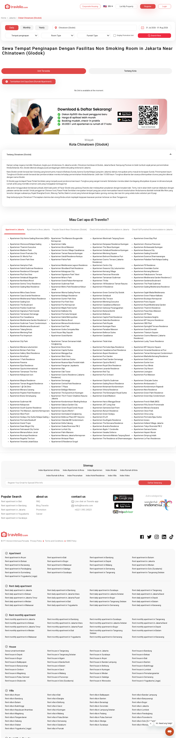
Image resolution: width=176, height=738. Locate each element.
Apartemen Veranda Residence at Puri (150, 350)
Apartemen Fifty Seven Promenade (149, 405)
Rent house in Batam (56, 666)
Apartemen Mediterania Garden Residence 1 (29, 320)
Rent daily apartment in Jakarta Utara (63, 594)
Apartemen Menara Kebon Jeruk (24, 432)
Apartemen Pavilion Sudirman (22, 308)
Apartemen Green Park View (22, 259)
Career (39, 514)
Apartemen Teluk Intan (102, 341)
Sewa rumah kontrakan (15, 651)
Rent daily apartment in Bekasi (18, 594)
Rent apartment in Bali (11, 501)
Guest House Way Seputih (62, 332)
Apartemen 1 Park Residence (22, 359)
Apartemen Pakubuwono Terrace (148, 274)
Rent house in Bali (139, 658)
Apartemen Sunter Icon (144, 362)
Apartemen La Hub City (61, 429)
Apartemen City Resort (143, 369)
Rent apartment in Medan (143, 565)
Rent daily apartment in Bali (59, 601)
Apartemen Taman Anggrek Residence (26, 384)
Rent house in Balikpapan (16, 662)
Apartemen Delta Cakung (62, 423)
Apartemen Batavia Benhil (104, 311)
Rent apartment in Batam (143, 557)
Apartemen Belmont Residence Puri (108, 256)
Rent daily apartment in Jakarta (18, 590)
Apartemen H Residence (103, 287)
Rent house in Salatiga (99, 677)
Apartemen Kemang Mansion (146, 271)
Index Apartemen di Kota (49, 470)
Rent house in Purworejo (57, 677)
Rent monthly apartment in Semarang (106, 637)
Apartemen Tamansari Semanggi (24, 314)
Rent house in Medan (99, 673)
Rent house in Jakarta (99, 651)
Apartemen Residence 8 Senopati (24, 271)
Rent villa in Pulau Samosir (101, 717)
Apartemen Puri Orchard (103, 375)
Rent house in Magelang (15, 673)
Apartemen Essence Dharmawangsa (149, 256)
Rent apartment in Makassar (59, 565)
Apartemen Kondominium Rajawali (148, 387)
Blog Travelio (42, 505)
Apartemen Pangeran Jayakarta (65, 365)
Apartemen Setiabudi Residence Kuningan (110, 250)
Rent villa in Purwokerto (142, 717)
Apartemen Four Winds (143, 365)
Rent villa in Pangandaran (16, 717)
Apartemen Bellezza (101, 314)
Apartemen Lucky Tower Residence (149, 341)
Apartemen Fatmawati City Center (24, 429)
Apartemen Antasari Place (62, 438)
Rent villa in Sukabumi (56, 725)
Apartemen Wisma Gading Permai (65, 292)
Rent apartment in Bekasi (16, 561)
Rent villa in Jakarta (140, 706)
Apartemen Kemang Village (104, 271)
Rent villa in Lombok (140, 710)
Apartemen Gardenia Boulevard (147, 281)
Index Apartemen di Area (73, 470)
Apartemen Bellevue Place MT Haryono (67, 417)
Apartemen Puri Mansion (144, 375)
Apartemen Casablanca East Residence (109, 350)
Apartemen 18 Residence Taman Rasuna (110, 284)
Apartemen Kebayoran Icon (21, 375)
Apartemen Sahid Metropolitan (64, 317)
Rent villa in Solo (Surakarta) (144, 721)
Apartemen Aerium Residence (105, 411)
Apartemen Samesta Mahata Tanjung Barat (111, 435)
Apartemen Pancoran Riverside (106, 274)
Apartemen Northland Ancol (22, 281)
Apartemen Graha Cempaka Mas (65, 329)
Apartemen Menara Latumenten (24, 347)
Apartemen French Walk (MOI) (146, 402)
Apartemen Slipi (58, 369)
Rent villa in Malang (55, 713)
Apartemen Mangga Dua (61, 353)
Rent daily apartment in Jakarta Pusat (63, 598)
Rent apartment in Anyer (15, 557)
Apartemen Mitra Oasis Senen (23, 292)
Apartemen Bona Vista (61, 347)
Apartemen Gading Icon (20, 302)
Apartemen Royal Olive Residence (107, 365)
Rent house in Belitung (99, 666)
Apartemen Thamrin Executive (23, 247)
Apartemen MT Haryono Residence (149, 320)
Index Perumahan (74, 475)
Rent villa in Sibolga (98, 721)
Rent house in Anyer (98, 658)
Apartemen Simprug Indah (145, 435)
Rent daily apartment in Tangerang (147, 590)
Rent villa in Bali (53, 695)
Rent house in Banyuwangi (16, 666)
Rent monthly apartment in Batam (146, 630)
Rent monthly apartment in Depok (146, 627)
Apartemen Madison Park (21, 250)
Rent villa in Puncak (55, 728)
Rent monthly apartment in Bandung (62, 619)
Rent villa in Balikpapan (99, 695)
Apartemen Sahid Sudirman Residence (26, 268)
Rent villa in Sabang (13, 721)
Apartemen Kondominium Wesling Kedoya (69, 402)
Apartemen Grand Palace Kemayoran (67, 281)
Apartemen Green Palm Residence (148, 393)
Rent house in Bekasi (141, 655)
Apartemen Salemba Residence (106, 320)
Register (147, 6)
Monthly (27, 27)
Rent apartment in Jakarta (13, 509)
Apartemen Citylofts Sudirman (106, 380)
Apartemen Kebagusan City (63, 271)
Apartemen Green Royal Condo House (67, 408)
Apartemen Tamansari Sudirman (107, 277)
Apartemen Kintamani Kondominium (108, 387)
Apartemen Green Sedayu (104, 414)
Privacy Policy (36, 541)
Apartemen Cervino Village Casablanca (67, 250)
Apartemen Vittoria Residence (105, 390)
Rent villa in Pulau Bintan (57, 717)
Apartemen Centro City (102, 265)
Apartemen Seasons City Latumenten (109, 268)
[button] (89, 155)
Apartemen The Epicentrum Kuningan (67, 393)
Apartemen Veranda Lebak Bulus (24, 442)
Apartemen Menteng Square (105, 253)
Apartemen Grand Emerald (145, 329)
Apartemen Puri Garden (103, 356)
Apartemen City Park (19, 341)
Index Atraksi (111, 470)
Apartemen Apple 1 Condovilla (105, 429)
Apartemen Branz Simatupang (23, 396)
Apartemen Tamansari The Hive (23, 372)
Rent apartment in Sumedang (17, 572)
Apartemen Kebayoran (19, 405)
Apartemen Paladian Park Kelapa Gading (151, 259)
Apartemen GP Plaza (143, 314)
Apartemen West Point (19, 414)
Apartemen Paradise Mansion (105, 329)
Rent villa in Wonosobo (141, 725)
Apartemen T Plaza (59, 387)
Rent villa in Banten (98, 698)
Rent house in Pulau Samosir (17, 677)
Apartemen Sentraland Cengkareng (66, 414)
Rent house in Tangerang (58, 651)
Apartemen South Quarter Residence (25, 408)
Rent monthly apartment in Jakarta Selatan (108, 623)
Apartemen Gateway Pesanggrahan (108, 308)
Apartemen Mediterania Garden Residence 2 (152, 277)
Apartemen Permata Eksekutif (23, 420)
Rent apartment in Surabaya (14, 518)
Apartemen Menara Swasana (146, 408)
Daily (11, 27)
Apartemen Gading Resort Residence (108, 384)
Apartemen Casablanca (103, 336)
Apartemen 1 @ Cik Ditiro (20, 387)
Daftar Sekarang (155, 483)
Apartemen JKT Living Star (104, 405)
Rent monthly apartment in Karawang (148, 637)
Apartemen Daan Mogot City (22, 426)
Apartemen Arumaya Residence (23, 435)
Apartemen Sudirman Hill (20, 402)
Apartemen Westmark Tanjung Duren (108, 238)
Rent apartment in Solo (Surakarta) (147, 569)
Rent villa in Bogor (139, 702)
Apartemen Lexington (143, 372)
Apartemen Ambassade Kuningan (148, 247)
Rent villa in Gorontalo (99, 706)
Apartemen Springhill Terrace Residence (151, 326)
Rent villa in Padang (98, 713)
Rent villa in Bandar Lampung (144, 695)
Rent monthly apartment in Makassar (21, 637)
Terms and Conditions (54, 541)
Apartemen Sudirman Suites (63, 359)
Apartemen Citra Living (143, 414)
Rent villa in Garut (54, 706)
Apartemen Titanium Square (146, 332)
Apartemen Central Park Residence (66, 384)
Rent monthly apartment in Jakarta (20, 619)
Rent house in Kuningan (100, 669)
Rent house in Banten (141, 662)
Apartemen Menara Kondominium (65, 323)
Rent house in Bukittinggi (142, 666)
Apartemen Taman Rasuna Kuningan (67, 253)
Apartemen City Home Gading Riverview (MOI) (29, 238)
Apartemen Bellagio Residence (64, 296)
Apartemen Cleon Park (143, 411)
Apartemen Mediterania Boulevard (24, 326)
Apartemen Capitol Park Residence (107, 317)
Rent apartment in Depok (100, 561)
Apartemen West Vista (60, 356)
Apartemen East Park (60, 326)
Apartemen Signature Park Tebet (65, 274)
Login (164, 6)
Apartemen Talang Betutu (21, 329)
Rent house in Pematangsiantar (145, 673)
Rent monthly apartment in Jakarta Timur (23, 627)
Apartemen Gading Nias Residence (24, 287)
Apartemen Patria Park (61, 259)
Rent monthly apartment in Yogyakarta (64, 637)
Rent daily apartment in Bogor (102, 598)
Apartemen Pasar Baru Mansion (147, 311)
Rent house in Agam (56, 658)
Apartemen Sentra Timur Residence (25, 284)
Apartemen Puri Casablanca (22, 317)
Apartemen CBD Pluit (143, 323)
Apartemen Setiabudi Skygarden (24, 277)
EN (109, 6)
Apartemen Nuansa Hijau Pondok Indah (67, 362)
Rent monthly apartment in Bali (60, 630)
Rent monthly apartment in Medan (19, 630)
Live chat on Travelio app (85, 501)
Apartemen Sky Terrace (103, 299)
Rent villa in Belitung (55, 702)
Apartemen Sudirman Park (62, 284)
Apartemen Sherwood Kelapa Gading (25, 244)
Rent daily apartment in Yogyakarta (62, 605)
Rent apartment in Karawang (17, 565)
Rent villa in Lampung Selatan (102, 710)
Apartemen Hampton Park (21, 265)
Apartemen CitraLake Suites (146, 380)
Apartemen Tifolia (100, 281)
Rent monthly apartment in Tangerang (148, 619)
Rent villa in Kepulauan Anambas (19, 710)
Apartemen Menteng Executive (106, 302)
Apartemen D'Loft (100, 417)
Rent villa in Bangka (55, 698)
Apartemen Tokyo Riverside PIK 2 (148, 426)
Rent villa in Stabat (13, 725)
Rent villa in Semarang (56, 721)
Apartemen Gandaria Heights (146, 317)
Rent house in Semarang (142, 677)
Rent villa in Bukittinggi (14, 706)
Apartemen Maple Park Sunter (64, 308)
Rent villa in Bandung (14, 698)
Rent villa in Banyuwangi (142, 698)
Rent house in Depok (13, 655)
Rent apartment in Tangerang (102, 572)
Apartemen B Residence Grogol (64, 442)
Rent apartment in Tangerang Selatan (148, 572)
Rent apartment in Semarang (102, 569)
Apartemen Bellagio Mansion (63, 390)
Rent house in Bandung (142, 651)
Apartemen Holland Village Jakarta (148, 423)
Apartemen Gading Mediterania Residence (152, 287)
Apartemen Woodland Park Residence (67, 268)
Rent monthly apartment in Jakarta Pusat (65, 627)
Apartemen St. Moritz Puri (21, 256)
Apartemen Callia (58, 244)
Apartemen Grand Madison (104, 396)
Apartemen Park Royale (103, 323)
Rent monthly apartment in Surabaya (105, 619)
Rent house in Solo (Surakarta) (60, 681)
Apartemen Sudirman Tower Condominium (28, 323)
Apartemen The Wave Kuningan (106, 247)
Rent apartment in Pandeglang (18, 569)
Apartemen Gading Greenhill (146, 253)
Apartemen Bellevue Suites (104, 332)
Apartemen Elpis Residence (21, 365)
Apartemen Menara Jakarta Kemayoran (68, 435)
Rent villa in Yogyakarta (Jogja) (18, 728)
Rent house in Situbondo (15, 681)
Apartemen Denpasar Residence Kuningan (110, 244)
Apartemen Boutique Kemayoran (148, 299)
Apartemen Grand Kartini (61, 336)
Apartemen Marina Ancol (62, 320)
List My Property (126, 6)
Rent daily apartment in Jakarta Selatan (107, 594)
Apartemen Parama (18, 362)
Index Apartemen (95, 470)
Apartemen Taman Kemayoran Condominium (153, 353)
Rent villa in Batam (13, 702)
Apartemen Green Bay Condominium (149, 396)
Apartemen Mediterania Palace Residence (28, 299)
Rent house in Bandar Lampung (103, 662)
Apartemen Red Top (101, 372)
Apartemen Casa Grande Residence (25, 296)
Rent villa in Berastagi (99, 702)
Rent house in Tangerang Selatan (61, 655)
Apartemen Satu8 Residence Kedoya (66, 256)
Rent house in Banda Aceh (58, 662)
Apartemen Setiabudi (102, 296)
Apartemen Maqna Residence (22, 380)
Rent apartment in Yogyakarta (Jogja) (21, 576)
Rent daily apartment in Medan (18, 601)
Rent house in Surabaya (100, 655)
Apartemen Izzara (141, 420)
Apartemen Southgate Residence (107, 420)
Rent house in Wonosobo (100, 681)
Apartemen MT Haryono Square (147, 347)
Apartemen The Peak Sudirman (147, 284)
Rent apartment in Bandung (14, 505)
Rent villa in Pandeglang (142, 713)
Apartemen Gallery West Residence (25, 353)
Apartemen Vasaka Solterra (104, 432)
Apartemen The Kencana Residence (108, 423)
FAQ (38, 501)
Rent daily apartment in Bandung (61, 590)
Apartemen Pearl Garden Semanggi (108, 359)
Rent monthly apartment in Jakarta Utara (64, 623)
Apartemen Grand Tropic (20, 423)
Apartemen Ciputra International (23, 369)
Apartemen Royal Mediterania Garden (150, 305)
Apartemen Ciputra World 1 (62, 411)
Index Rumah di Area (55, 475)
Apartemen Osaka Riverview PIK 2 (65, 426)
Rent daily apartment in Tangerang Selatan (108, 601)
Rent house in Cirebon (14, 669)
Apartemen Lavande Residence (106, 369)
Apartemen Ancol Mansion (62, 247)
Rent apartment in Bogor (57, 561)
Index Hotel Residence (95, 475)
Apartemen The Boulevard (21, 305)
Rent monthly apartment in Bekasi (19, 623)
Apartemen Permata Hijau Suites (148, 417)
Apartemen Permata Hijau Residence (108, 347)
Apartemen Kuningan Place (104, 326)
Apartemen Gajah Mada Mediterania (149, 292)
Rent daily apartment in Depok (145, 598)
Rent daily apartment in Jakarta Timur (21, 598)
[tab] (89, 155)
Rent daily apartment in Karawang (146, 605)
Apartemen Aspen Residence (105, 353)
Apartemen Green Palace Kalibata (148, 296)
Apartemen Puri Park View (62, 302)
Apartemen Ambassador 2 (145, 384)
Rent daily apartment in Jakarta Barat (148, 594)
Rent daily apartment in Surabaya (104, 590)
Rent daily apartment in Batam (145, 601)
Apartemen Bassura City (144, 250)
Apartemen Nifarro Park (61, 277)
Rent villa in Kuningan (56, 710)
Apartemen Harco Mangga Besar (106, 402)
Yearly (42, 27)
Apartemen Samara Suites (145, 429)
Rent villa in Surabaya (99, 725)
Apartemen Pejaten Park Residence (25, 393)
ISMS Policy (71, 541)
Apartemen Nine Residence (145, 390)
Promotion (41, 509)
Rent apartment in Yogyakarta (15, 514)
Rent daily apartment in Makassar (19, 605)
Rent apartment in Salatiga (58, 569)
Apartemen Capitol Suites (62, 350)
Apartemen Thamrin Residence (147, 308)
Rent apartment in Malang (101, 565)
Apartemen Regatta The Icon (22, 438)
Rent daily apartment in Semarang (104, 605)
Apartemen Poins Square (144, 302)
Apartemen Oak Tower (61, 372)
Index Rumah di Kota (128, 470)
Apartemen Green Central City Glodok (108, 292)
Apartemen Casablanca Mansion (106, 305)
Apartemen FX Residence (144, 265)
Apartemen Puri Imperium (21, 336)
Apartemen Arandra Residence (106, 426)
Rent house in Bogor (13, 658)
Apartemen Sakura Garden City (64, 405)
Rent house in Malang (56, 673)
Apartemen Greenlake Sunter (146, 268)
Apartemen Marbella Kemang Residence (151, 356)
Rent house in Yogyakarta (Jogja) (146, 681)
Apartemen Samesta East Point (106, 408)
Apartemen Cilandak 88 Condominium (67, 420)
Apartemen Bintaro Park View (22, 350)
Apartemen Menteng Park (21, 332)
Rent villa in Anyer (12, 695)
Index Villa (112, 475)
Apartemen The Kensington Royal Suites (110, 393)
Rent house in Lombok (141, 669)
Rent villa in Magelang (14, 713)
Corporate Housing (90, 6)
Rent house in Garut (55, 669)
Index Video (125, 475)
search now (154, 35)
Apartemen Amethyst (19, 356)
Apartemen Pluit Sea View (21, 274)
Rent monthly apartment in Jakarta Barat (149, 623)
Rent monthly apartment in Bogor (104, 627)
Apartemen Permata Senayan (64, 314)
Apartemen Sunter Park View (63, 299)
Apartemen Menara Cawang (22, 390)
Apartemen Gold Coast (143, 359)
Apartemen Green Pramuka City (23, 253)
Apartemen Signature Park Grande (24, 311)
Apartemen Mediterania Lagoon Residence (69, 265)
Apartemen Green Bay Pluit (145, 238)
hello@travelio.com (82, 505)
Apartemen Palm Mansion (62, 432)
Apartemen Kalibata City (61, 311)
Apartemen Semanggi (60, 380)
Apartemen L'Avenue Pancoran (147, 244)
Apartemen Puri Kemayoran (63, 305)
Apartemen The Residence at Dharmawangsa (112, 438)
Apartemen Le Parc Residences (147, 438)
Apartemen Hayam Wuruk (145, 432)
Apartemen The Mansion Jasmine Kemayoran (29, 411)
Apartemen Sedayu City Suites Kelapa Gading (29, 417)
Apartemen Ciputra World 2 (104, 362)
